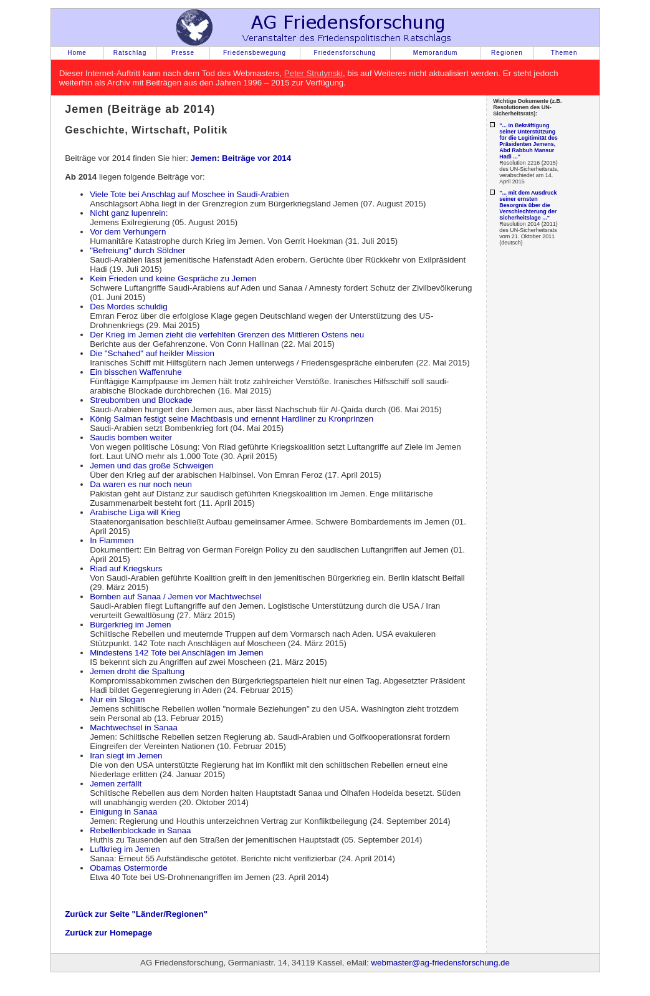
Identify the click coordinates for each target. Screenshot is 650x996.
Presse (182, 52)
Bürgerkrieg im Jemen (130, 624)
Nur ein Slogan (117, 699)
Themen (564, 52)
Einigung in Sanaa (123, 811)
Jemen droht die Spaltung (137, 671)
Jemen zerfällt (115, 783)
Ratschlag (129, 52)
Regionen (507, 52)
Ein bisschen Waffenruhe (135, 372)
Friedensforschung (345, 52)
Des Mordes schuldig (128, 306)
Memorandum (435, 52)
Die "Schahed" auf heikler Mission (152, 353)
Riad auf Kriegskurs (126, 568)
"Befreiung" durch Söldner (137, 250)
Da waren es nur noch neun (141, 484)
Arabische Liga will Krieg (135, 512)
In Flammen (111, 540)
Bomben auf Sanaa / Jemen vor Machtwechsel (176, 596)
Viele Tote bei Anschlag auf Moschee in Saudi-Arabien (189, 194)
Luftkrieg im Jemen (125, 849)
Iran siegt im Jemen (126, 755)
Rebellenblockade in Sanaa (140, 830)
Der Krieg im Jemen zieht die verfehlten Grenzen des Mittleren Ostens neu (227, 334)
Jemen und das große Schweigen (152, 465)
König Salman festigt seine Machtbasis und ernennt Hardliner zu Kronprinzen (231, 418)
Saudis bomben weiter (131, 437)
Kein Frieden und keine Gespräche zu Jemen (173, 278)
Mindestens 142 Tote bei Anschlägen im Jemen (176, 652)
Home (77, 52)
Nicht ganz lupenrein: (129, 213)
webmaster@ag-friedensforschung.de (440, 962)
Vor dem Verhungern (128, 231)
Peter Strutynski (313, 73)
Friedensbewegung (254, 52)
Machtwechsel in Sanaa (134, 727)
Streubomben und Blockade (141, 400)
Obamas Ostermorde (128, 868)
